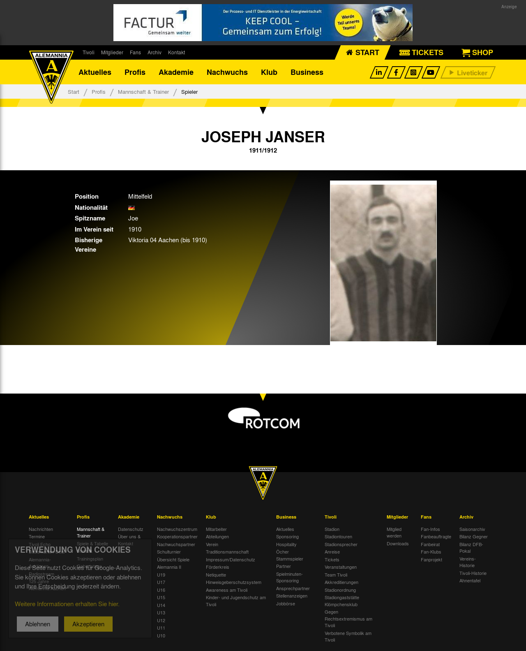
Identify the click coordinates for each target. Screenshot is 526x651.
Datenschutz (130, 529)
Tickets (332, 559)
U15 (161, 597)
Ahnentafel (469, 580)
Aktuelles (94, 72)
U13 (161, 612)
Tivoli (89, 52)
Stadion (332, 529)
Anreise (332, 551)
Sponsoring (287, 536)
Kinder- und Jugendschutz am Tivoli (236, 600)
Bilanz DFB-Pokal (471, 547)
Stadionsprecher (341, 544)
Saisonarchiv (472, 529)
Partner (283, 566)
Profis (135, 72)
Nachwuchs (227, 72)
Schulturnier (169, 551)
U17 (161, 582)
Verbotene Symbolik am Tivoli (348, 636)
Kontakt (176, 52)
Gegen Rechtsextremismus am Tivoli (348, 618)
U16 (161, 589)
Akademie (176, 72)
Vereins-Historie (467, 562)
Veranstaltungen (341, 566)
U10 (161, 635)
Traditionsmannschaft (227, 551)
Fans (135, 52)
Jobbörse (285, 603)
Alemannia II (169, 566)
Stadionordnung (340, 589)
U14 (161, 605)
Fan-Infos (430, 529)
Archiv (154, 52)
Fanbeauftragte (436, 536)
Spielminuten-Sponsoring (289, 577)
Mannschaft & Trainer (143, 91)
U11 (161, 627)
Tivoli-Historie (473, 573)
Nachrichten (41, 529)
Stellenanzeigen (291, 595)
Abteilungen (217, 536)
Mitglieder (112, 52)
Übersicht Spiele (173, 559)
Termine (37, 536)
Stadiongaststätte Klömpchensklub (342, 600)
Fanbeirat (430, 544)
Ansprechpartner (293, 588)
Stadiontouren (338, 536)
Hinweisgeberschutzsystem (233, 582)
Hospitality (286, 544)
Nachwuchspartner (176, 544)
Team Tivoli (336, 574)
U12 (161, 620)
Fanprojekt (431, 559)
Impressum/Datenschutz (230, 559)
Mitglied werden (394, 532)
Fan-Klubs (431, 551)
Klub (269, 72)
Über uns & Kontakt (129, 540)
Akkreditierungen (341, 582)
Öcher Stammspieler (289, 555)
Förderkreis (217, 566)
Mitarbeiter (216, 529)
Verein (212, 544)
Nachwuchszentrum (177, 529)
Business (307, 72)
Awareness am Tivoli (226, 589)
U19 (161, 574)
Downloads (398, 543)
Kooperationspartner (177, 536)
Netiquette (216, 574)
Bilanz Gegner (473, 536)
